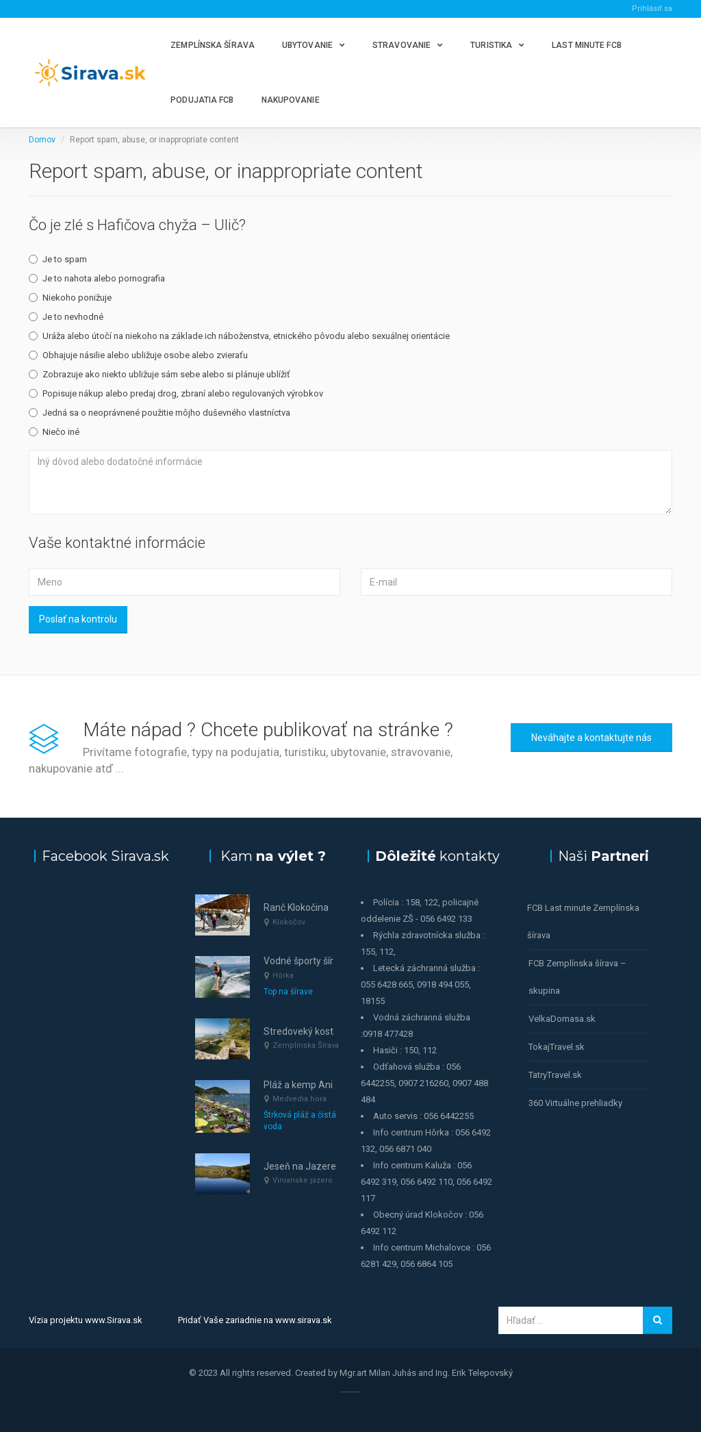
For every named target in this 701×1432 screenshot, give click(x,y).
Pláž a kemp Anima (305, 1084)
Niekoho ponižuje (70, 297)
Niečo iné (54, 432)
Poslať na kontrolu (78, 619)
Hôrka (283, 975)
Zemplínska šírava (212, 45)
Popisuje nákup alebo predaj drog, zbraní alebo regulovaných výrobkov (176, 393)
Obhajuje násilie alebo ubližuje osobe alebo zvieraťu (138, 355)
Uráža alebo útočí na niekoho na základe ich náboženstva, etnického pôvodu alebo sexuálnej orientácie (239, 336)
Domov (42, 140)
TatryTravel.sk (555, 1075)
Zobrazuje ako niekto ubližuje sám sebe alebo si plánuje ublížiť (159, 374)
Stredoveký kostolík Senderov (328, 1031)
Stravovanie (401, 45)
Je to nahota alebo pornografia (97, 278)
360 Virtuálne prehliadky (575, 1103)
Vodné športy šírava (306, 960)
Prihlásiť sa (652, 8)
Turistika (491, 45)
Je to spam (58, 259)
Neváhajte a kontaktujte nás (591, 737)
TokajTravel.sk (556, 1047)
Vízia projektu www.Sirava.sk (85, 1320)
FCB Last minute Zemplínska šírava (583, 921)
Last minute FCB (587, 45)
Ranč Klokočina (296, 907)
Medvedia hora (299, 1098)
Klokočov (288, 922)
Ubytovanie (307, 45)
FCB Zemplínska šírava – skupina (577, 977)
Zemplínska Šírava (305, 1045)
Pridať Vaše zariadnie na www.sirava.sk (255, 1320)
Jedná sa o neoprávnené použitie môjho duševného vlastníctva (159, 412)
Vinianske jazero (302, 1180)
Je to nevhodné (66, 317)
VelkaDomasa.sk (562, 1019)
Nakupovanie (291, 100)
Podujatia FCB (201, 100)
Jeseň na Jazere (300, 1166)
